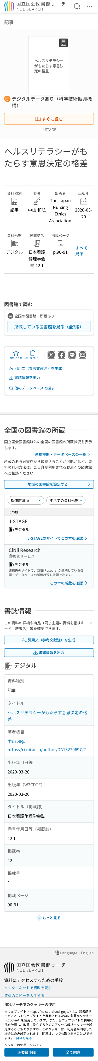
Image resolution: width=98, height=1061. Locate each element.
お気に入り (15, 355)
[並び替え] (26, 500)
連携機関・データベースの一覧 (63, 454)
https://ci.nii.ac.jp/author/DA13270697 (47, 749)
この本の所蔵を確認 (69, 583)
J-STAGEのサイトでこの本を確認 (58, 538)
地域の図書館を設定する (60, 484)
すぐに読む (48, 119)
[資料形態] (65, 500)
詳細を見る (24, 1038)
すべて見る (81, 251)
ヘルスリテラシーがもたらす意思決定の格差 (47, 715)
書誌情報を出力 (24, 377)
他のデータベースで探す (32, 388)
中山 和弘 (16, 741)
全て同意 (73, 1052)
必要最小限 (27, 1052)
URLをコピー (33, 355)
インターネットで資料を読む (28, 987)
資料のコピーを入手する (24, 995)
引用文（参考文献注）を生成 (35, 368)
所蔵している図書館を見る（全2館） (49, 326)
